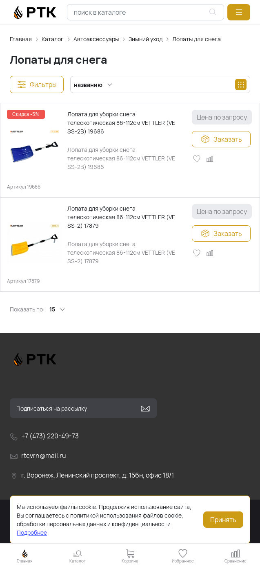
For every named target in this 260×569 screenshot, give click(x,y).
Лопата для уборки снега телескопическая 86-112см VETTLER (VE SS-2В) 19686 (121, 122)
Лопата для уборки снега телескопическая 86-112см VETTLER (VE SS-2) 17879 (121, 216)
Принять (223, 519)
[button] (238, 12)
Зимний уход (145, 39)
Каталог (53, 39)
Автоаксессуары (96, 39)
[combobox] (145, 12)
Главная (21, 39)
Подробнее (32, 532)
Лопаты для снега (196, 39)
